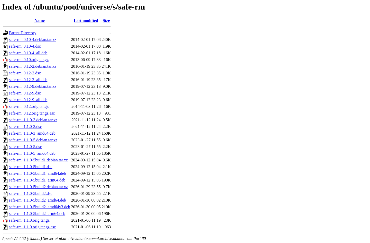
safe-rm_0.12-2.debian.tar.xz (32, 66)
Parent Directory (22, 33)
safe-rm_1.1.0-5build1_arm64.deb (37, 180)
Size (106, 20)
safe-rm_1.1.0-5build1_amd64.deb (37, 173)
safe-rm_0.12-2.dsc (25, 73)
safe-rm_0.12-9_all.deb (28, 100)
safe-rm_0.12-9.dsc (25, 93)
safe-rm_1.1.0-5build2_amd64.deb (37, 200)
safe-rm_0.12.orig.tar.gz (29, 106)
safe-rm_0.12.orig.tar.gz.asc (32, 113)
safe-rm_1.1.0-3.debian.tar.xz (33, 120)
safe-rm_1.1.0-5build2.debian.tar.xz (38, 187)
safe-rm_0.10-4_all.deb (28, 53)
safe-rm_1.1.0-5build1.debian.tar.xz (38, 160)
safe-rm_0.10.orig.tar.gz (29, 59)
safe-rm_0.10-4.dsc (25, 46)
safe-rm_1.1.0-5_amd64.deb (32, 153)
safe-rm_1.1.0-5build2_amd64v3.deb (39, 207)
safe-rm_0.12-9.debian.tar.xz (32, 86)
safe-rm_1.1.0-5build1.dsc (30, 166)
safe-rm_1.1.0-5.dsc (25, 146)
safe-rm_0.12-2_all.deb (28, 79)
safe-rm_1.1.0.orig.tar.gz (29, 220)
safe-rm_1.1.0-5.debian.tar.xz (33, 140)
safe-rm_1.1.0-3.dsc (25, 126)
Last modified (86, 20)
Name (39, 20)
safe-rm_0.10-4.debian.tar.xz (32, 39)
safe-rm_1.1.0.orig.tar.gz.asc (32, 227)
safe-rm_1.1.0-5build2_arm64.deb (37, 213)
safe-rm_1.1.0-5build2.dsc (30, 193)
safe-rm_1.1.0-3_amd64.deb (32, 133)
